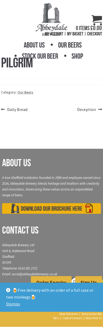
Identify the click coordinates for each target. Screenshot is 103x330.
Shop (77, 56)
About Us (34, 45)
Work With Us (94, 318)
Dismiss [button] (13, 303)
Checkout (94, 33)
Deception (86, 109)
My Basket (75, 33)
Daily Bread (17, 109)
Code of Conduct (72, 318)
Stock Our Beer (40, 56)
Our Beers (70, 45)
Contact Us (20, 230)
